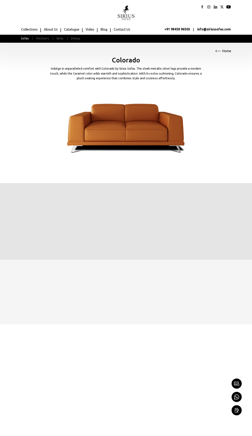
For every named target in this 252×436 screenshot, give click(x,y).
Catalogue (71, 29)
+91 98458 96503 (177, 29)
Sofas (25, 38)
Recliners (42, 38)
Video (90, 29)
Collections (29, 29)
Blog (104, 29)
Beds (59, 38)
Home (226, 51)
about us (51, 29)
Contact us (122, 29)
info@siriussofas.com (214, 29)
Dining (75, 38)
